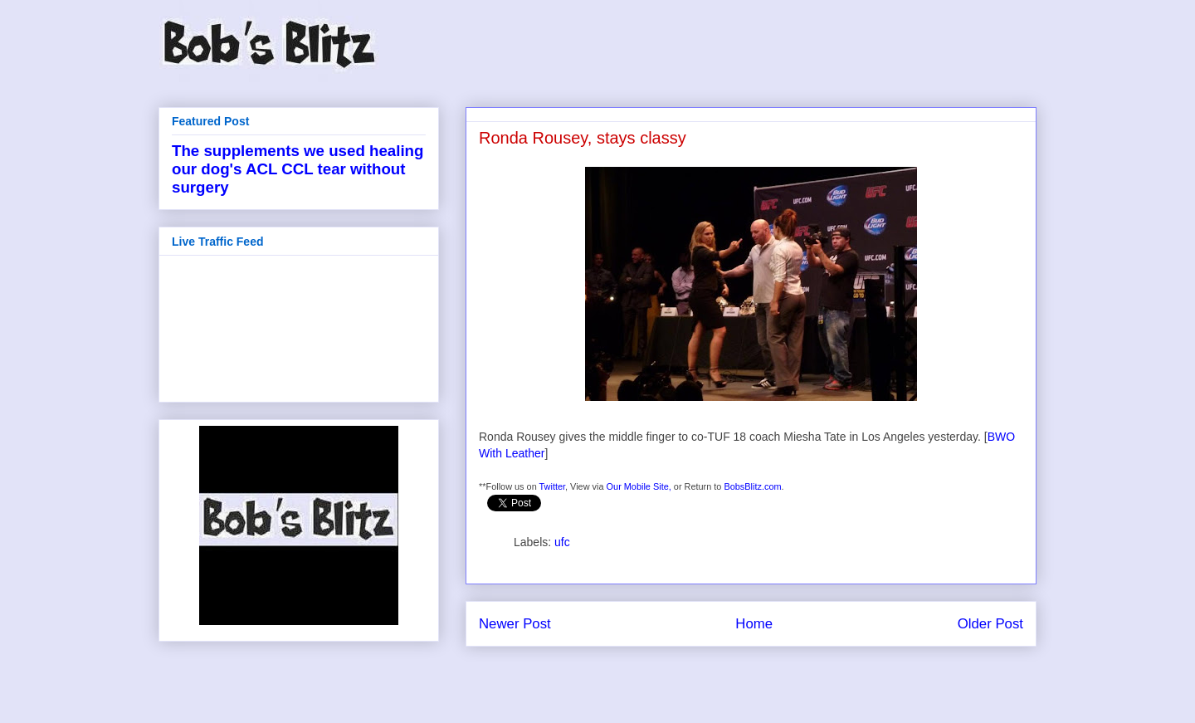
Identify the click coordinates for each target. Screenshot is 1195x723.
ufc (562, 542)
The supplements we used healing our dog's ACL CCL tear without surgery (297, 169)
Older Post (990, 624)
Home (754, 624)
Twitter (552, 486)
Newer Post (515, 624)
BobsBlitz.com (752, 486)
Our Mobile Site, (639, 486)
